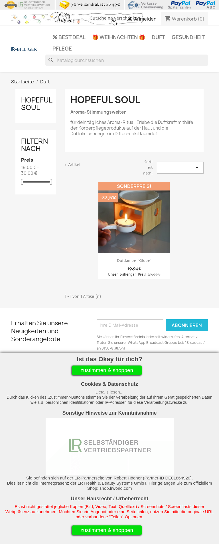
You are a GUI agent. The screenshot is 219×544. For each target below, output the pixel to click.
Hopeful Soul (36, 103)
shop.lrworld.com (116, 488)
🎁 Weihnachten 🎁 (118, 37)
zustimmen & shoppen (106, 370)
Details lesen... (109, 392)
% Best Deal (69, 37)
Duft (158, 37)
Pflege (62, 48)
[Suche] (126, 60)
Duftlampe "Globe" (134, 260)
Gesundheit (188, 37)
